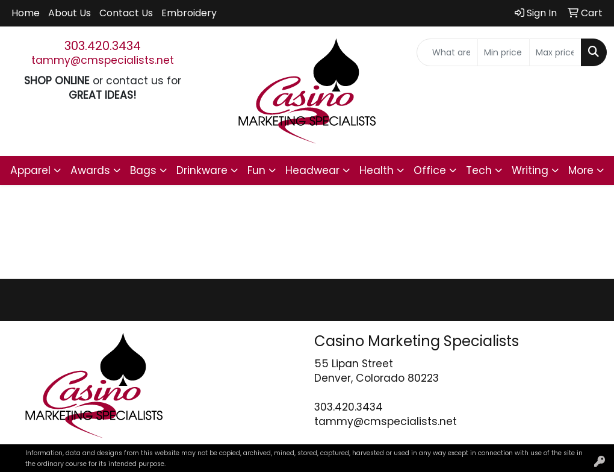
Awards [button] (90, 170)
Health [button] (376, 170)
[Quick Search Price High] (555, 52)
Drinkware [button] (202, 170)
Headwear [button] (312, 170)
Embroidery (189, 13)
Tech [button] (479, 170)
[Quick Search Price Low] (503, 52)
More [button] (581, 170)
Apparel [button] (30, 170)
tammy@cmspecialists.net (102, 60)
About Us (69, 13)
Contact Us (126, 13)
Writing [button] (530, 170)
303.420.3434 (102, 45)
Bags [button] (143, 170)
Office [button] (430, 170)
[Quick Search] (447, 52)
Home (25, 13)
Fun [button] (256, 170)
